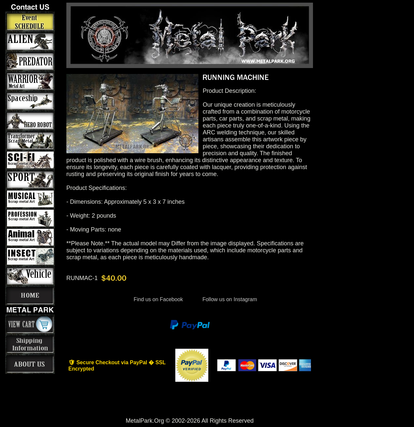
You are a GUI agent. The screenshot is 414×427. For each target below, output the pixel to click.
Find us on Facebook (158, 299)
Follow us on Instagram (229, 299)
